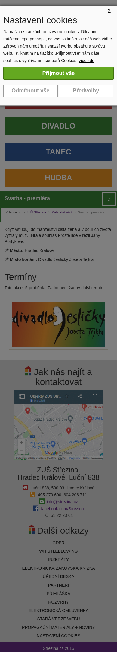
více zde (86, 60)
